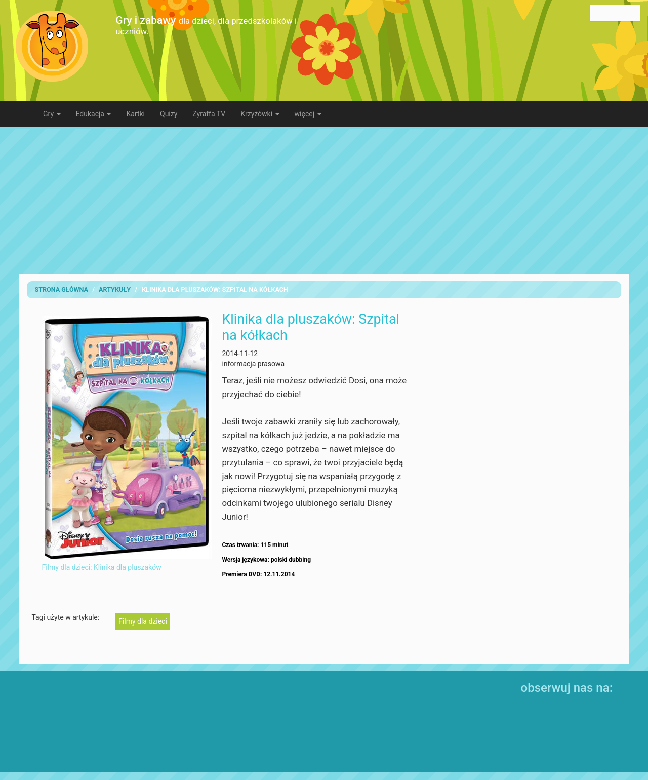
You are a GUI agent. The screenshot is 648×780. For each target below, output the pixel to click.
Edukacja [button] (93, 114)
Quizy (168, 114)
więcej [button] (308, 114)
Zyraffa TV (208, 114)
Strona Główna (61, 289)
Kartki (135, 114)
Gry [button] (52, 114)
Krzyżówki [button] (259, 114)
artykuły (115, 289)
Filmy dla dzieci (142, 621)
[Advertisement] (324, 200)
